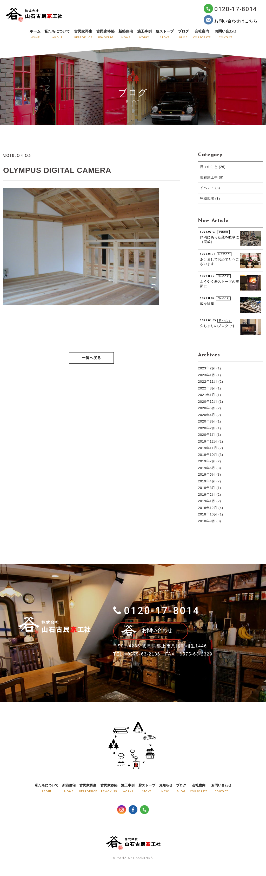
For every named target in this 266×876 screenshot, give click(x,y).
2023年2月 (206, 368)
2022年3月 (206, 388)
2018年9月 (206, 521)
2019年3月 (206, 488)
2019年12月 (207, 441)
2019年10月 (207, 455)
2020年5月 (206, 408)
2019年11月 (207, 448)
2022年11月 (207, 381)
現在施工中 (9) (211, 177)
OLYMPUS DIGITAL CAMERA (58, 170)
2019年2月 (206, 494)
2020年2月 (206, 428)
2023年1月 (206, 375)
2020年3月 (206, 421)
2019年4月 (206, 481)
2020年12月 (207, 402)
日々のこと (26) (212, 167)
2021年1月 (206, 395)
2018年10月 (207, 514)
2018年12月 (207, 508)
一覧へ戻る (91, 358)
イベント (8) (210, 188)
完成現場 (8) (210, 198)
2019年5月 (206, 474)
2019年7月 (206, 461)
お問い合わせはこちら (231, 19)
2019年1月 (206, 501)
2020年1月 (206, 435)
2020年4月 (206, 415)
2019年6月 (206, 468)
